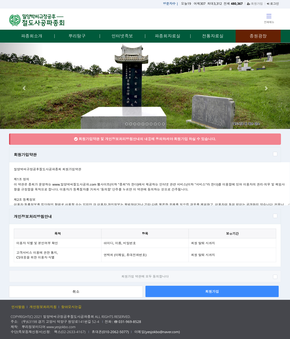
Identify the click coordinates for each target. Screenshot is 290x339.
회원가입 (255, 4)
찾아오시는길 (71, 307)
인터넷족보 (122, 36)
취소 (75, 291)
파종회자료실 (168, 36)
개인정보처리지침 (43, 307)
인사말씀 (18, 307)
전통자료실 (213, 36)
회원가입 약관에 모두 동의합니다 (145, 276)
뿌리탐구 (77, 36)
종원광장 (258, 36)
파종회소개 (31, 36)
